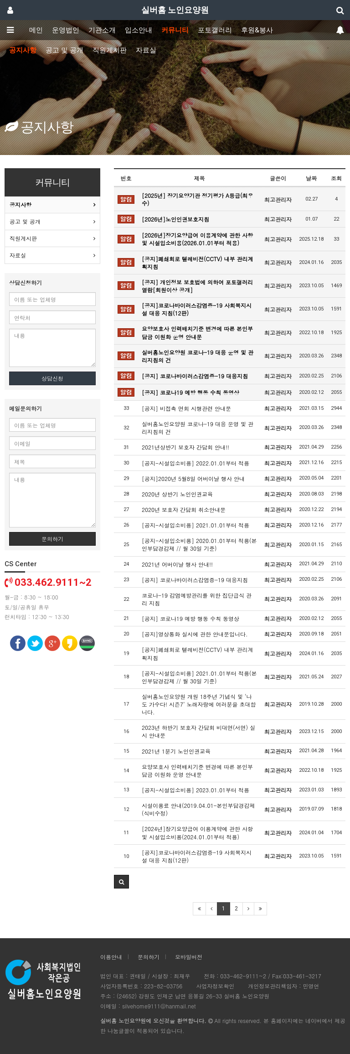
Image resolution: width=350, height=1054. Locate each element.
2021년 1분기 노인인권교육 (176, 751)
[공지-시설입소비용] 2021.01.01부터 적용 (195, 525)
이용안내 (111, 957)
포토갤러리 (215, 30)
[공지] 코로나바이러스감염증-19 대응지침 (195, 376)
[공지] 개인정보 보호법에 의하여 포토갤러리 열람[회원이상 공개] (197, 286)
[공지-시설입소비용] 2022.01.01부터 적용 (195, 463)
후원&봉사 (257, 30)
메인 (36, 30)
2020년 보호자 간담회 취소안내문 (184, 509)
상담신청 (52, 378)
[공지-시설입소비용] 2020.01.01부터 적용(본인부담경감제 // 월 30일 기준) (199, 544)
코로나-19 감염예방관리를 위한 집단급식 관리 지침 (197, 599)
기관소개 (102, 30)
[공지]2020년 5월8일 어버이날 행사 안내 (193, 478)
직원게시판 (110, 50)
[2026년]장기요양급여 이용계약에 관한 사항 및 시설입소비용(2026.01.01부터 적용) (197, 239)
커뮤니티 (175, 30)
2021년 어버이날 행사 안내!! (177, 564)
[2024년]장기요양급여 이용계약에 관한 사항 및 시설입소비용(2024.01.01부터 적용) (197, 832)
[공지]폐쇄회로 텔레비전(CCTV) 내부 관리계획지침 (197, 262)
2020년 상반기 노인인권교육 (177, 494)
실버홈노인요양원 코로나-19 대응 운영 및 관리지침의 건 (197, 356)
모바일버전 (188, 957)
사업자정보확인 (215, 986)
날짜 (311, 178)
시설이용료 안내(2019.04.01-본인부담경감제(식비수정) (198, 809)
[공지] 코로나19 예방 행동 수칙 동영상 (190, 392)
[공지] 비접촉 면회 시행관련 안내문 (186, 408)
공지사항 (22, 50)
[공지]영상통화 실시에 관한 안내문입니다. (195, 634)
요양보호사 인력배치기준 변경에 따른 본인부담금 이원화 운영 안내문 (197, 332)
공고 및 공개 (64, 50)
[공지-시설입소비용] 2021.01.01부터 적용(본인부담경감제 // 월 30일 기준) (199, 677)
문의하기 (52, 538)
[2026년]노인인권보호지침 (175, 219)
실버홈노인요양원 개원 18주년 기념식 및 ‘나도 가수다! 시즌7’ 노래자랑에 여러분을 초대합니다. (199, 704)
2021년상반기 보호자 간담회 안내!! (185, 447)
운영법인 (65, 30)
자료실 (146, 50)
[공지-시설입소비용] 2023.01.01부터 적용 (195, 790)
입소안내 (138, 30)
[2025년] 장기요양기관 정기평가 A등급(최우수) (197, 199)
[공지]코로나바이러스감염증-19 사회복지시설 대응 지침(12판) (197, 309)
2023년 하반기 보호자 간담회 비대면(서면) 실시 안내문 (198, 731)
